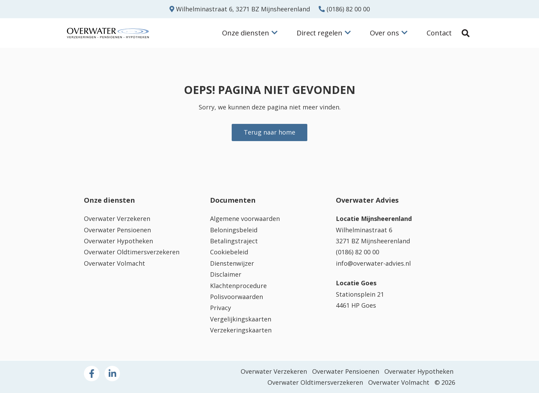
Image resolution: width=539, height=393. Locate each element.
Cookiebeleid (229, 252)
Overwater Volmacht (114, 263)
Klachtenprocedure (238, 286)
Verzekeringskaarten (241, 330)
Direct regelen (324, 33)
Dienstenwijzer (232, 263)
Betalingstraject (234, 241)
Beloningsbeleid (233, 230)
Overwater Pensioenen (117, 230)
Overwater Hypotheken (118, 241)
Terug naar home (269, 132)
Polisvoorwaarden (236, 297)
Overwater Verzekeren (117, 218)
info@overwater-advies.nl (373, 263)
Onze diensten (250, 33)
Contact (439, 33)
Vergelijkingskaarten (240, 319)
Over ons (389, 33)
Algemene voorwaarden (245, 218)
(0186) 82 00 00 (344, 9)
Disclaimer (225, 274)
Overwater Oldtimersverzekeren (131, 252)
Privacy (220, 308)
